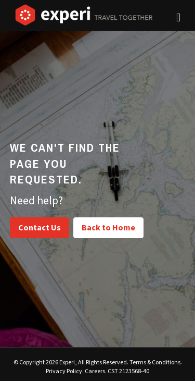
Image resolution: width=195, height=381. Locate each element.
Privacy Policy (64, 371)
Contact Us (39, 227)
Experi (67, 362)
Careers (95, 371)
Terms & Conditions (154, 362)
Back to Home (108, 227)
